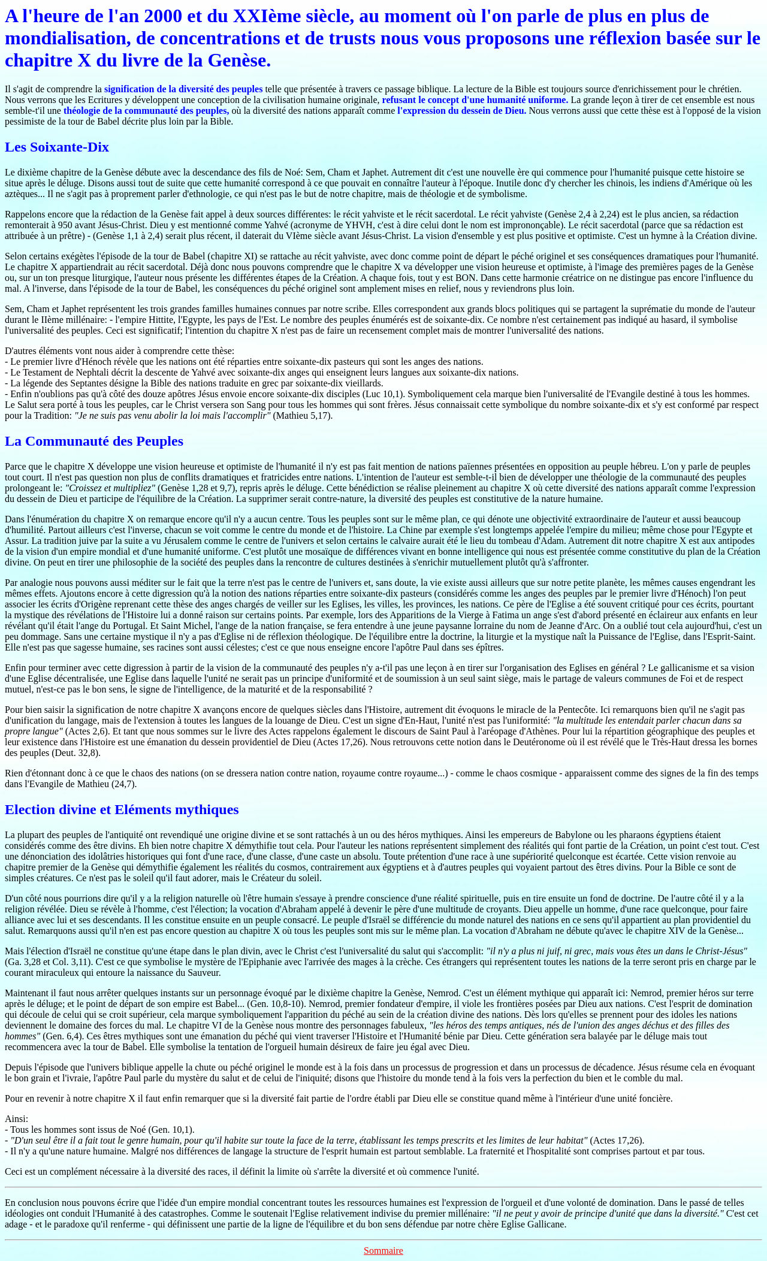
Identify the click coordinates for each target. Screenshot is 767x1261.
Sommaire (383, 1250)
